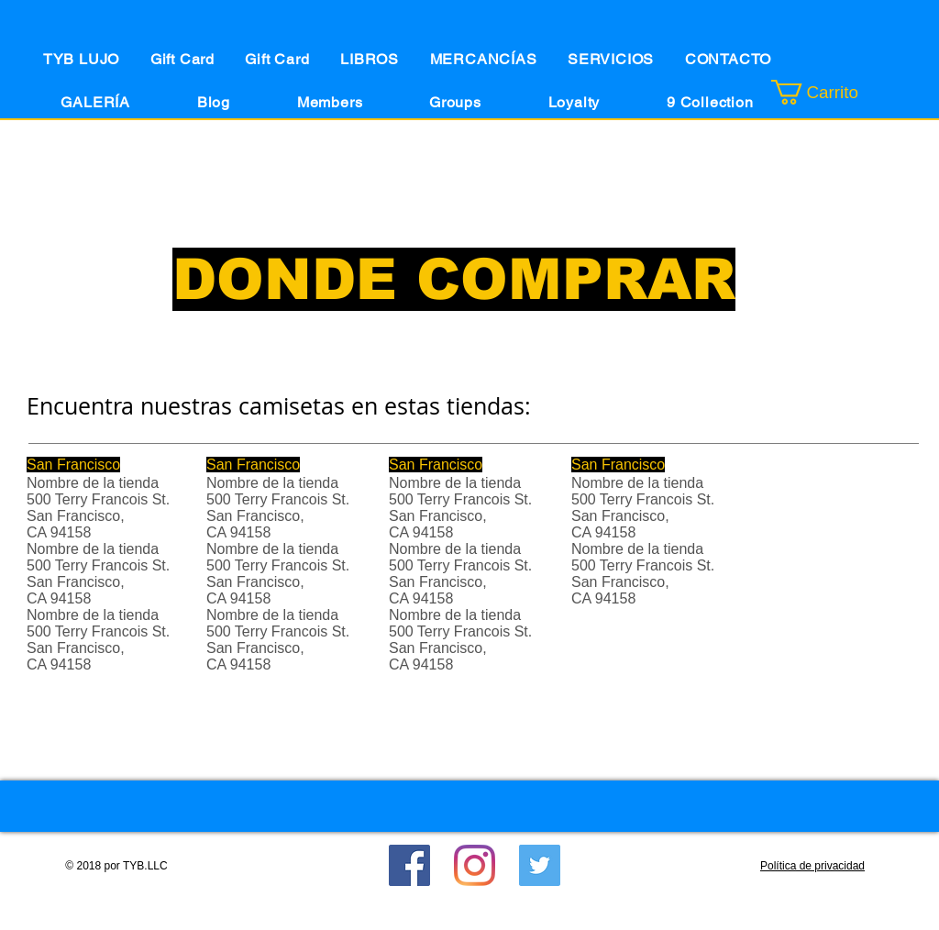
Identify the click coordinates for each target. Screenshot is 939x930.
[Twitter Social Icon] (539, 865)
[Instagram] (474, 865)
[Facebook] (409, 865)
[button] (837, 92)
